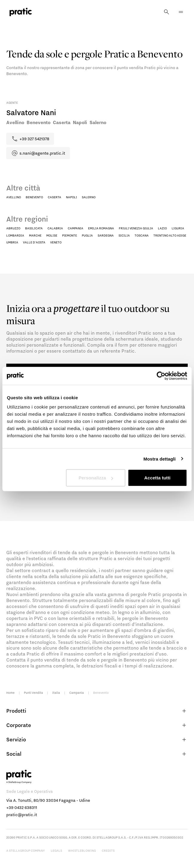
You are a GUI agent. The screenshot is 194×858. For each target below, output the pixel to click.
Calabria (55, 228)
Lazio (162, 228)
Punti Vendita (33, 693)
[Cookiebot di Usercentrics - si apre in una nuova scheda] (161, 375)
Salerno (89, 197)
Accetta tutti (157, 477)
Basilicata (34, 228)
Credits (108, 850)
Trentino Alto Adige (169, 235)
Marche (35, 235)
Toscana (142, 235)
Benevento (34, 197)
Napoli (71, 197)
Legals (56, 850)
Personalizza (95, 477)
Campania (75, 228)
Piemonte (69, 235)
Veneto (55, 242)
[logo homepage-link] (21, 12)
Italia (56, 693)
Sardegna (106, 235)
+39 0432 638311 (21, 807)
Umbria (12, 242)
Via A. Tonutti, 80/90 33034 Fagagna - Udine (48, 800)
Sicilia (124, 235)
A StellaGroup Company (25, 850)
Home (10, 693)
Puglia (87, 235)
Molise (51, 235)
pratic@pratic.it (21, 814)
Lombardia (15, 235)
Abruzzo (13, 228)
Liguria (178, 228)
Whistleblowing (82, 850)
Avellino (13, 197)
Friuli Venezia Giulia (136, 228)
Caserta (54, 197)
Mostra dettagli (159, 458)
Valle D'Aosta (34, 242)
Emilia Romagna (101, 228)
